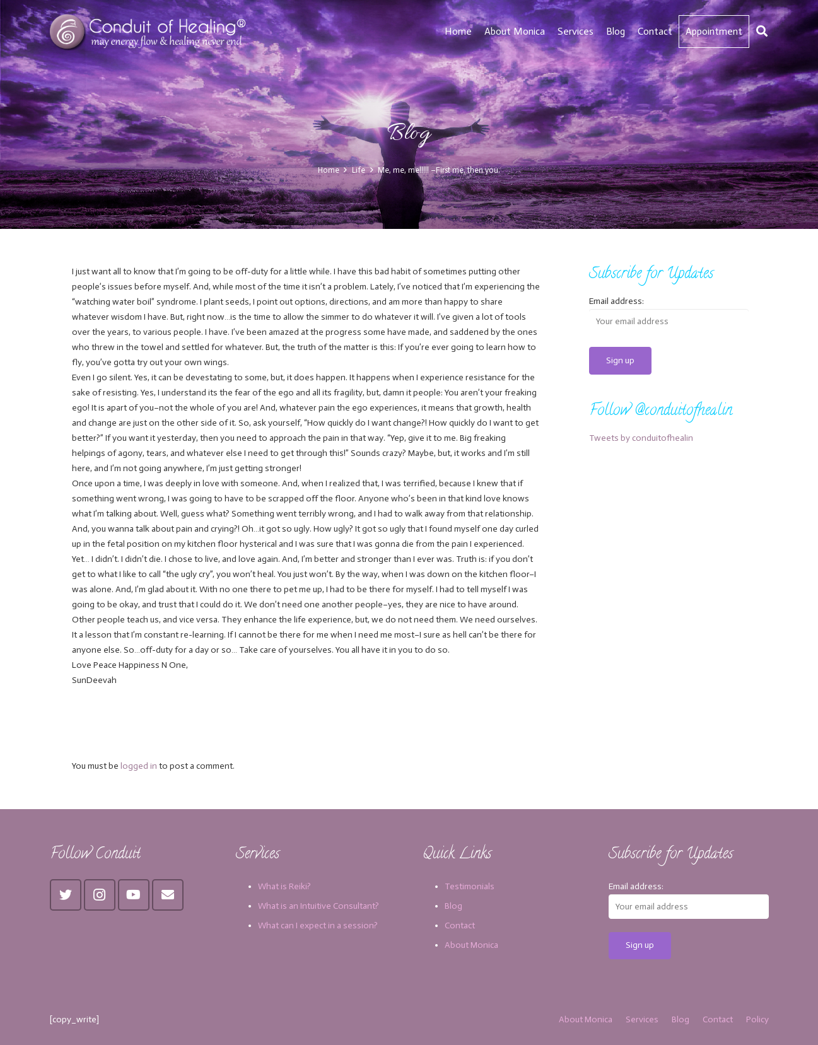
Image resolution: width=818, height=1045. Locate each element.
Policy (757, 1019)
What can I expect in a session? (318, 925)
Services (642, 1019)
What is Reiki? (284, 886)
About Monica (471, 945)
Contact (460, 925)
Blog (453, 906)
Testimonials (469, 886)
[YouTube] (133, 895)
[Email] (168, 895)
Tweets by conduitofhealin (641, 438)
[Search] (761, 31)
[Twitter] (65, 895)
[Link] (150, 31)
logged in (138, 766)
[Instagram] (99, 895)
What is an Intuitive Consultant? (318, 906)
